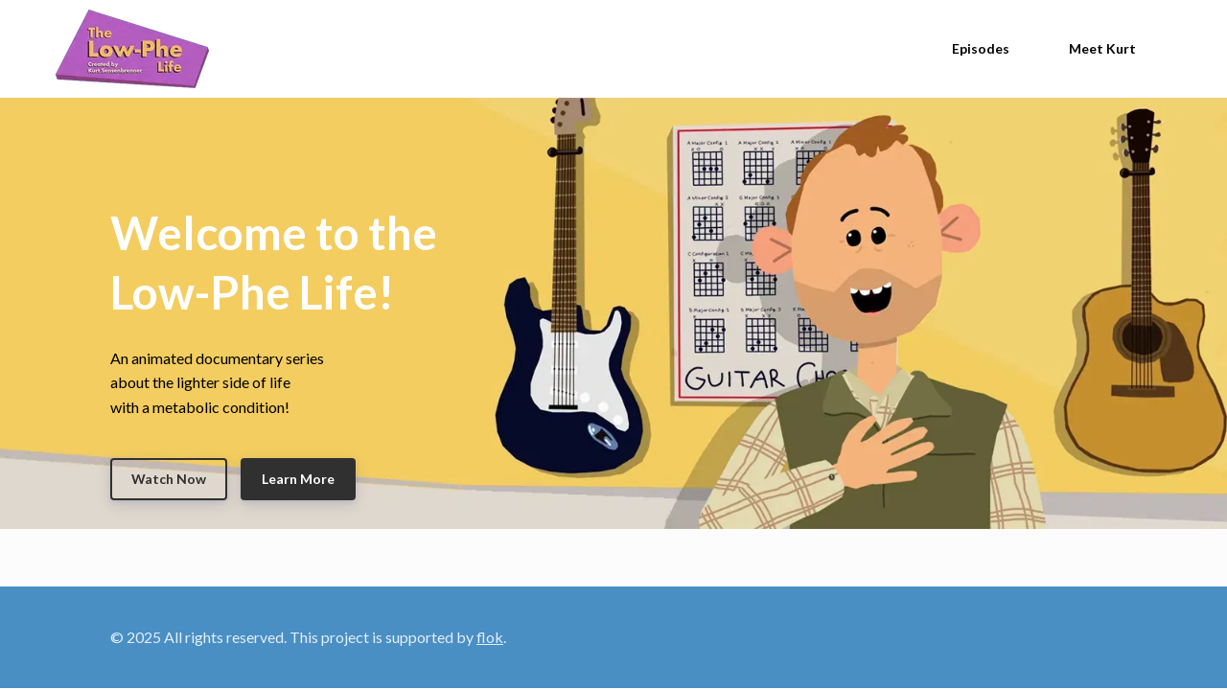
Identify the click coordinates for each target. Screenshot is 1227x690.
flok (489, 637)
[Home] (136, 49)
